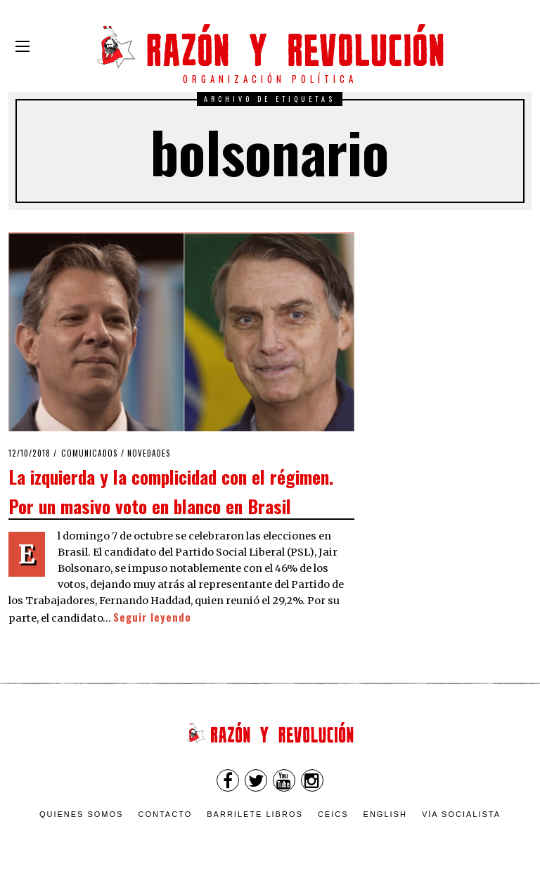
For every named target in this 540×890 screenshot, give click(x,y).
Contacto (165, 814)
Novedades (149, 453)
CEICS (333, 814)
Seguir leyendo (152, 617)
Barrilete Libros (255, 814)
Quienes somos (81, 814)
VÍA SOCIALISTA (461, 814)
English (385, 814)
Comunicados (89, 453)
